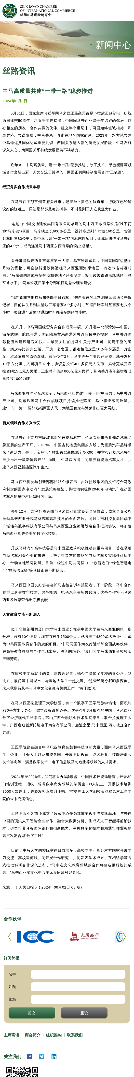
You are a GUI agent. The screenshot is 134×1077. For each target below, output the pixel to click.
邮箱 (12, 999)
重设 (84, 1012)
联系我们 (75, 1035)
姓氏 (12, 987)
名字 (12, 974)
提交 (32, 1012)
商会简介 (32, 1035)
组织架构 (54, 1035)
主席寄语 (11, 1035)
